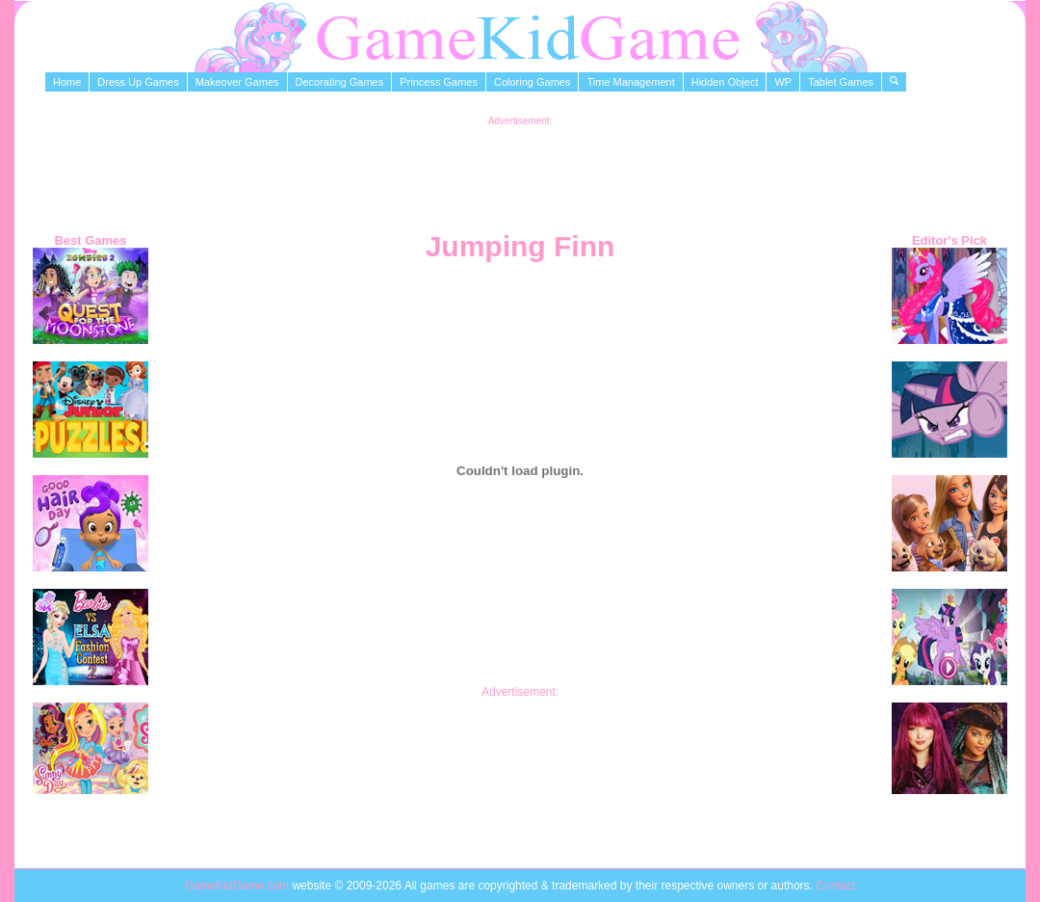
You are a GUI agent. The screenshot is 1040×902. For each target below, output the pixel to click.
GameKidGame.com (238, 885)
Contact (835, 885)
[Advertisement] (520, 169)
